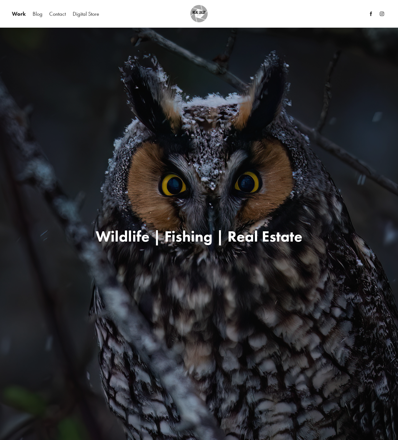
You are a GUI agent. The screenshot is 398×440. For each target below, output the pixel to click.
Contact (57, 14)
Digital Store (86, 14)
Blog (38, 14)
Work (19, 14)
